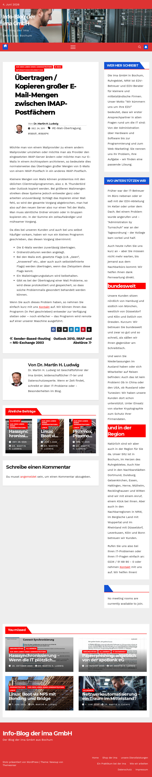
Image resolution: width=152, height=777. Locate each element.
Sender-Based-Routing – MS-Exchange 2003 (30, 341)
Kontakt (44, 306)
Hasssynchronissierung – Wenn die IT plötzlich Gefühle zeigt (34, 660)
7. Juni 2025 (19, 704)
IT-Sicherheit (119, 652)
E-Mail (58, 67)
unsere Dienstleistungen (134, 757)
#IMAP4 (43, 133)
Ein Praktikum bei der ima (111, 763)
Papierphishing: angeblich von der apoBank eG (109, 657)
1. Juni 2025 (92, 704)
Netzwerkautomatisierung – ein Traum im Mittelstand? (111, 696)
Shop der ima (109, 757)
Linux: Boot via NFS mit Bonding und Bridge (32, 696)
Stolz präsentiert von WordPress (21, 762)
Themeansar (9, 765)
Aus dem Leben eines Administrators (34, 67)
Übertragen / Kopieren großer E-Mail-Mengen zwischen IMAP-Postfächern (45, 95)
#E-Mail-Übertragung (66, 128)
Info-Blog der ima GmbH (37, 733)
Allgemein (15, 421)
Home (95, 757)
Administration (17, 687)
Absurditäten (16, 648)
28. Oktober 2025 (22, 666)
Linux (44, 428)
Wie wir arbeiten (139, 763)
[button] (139, 47)
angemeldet (28, 476)
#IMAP (32, 133)
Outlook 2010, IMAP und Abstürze (73, 341)
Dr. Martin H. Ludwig (46, 123)
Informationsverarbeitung (29, 70)
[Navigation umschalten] (73, 47)
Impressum (142, 769)
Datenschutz (125, 769)
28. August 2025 (95, 666)
